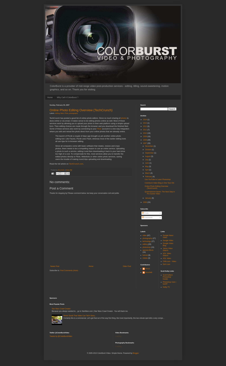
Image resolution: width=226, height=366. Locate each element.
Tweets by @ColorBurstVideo (61, 336)
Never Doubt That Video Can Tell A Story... (80, 316)
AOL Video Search (167, 254)
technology (147, 241)
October (148, 150)
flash (62, 113)
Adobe (145, 258)
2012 (145, 126)
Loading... (119, 336)
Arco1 (147, 269)
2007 (145, 143)
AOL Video (167, 258)
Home (50, 97)
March (147, 173)
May (147, 166)
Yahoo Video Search (168, 249)
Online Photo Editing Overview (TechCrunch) (81, 110)
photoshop (147, 247)
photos (124, 118)
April (147, 170)
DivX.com (166, 264)
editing (57, 113)
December (149, 146)
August (148, 156)
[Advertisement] (90, 261)
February (148, 177)
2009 (145, 136)
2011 (145, 130)
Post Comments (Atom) (69, 270)
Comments (147, 218)
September (149, 153)
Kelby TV (166, 287)
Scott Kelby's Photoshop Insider (168, 277)
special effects (148, 250)
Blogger (136, 353)
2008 (145, 140)
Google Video (168, 240)
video (145, 235)
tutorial (145, 255)
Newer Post (54, 266)
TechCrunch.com (76, 164)
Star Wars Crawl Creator (61, 309)
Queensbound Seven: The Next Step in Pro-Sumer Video (160, 193)
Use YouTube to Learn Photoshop (158, 179)
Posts (145, 213)
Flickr (66, 113)
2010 (145, 133)
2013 (145, 123)
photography (73, 113)
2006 (145, 202)
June (147, 163)
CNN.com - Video (169, 261)
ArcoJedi (148, 272)
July (147, 160)
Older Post (127, 266)
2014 (145, 120)
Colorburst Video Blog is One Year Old (159, 183)
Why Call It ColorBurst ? (67, 97)
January (148, 198)
